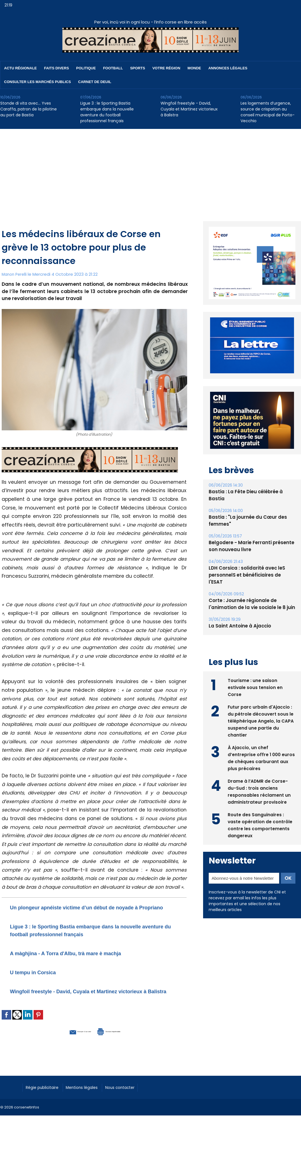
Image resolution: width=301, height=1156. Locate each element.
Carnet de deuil (94, 82)
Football (113, 68)
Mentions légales (91, 1102)
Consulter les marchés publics (37, 82)
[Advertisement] (151, 171)
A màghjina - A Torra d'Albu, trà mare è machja (84, 960)
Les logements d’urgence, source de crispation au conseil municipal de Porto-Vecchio (268, 112)
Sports (137, 68)
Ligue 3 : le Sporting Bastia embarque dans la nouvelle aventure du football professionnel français (107, 112)
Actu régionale (20, 68)
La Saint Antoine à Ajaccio (238, 619)
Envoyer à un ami (64, 1046)
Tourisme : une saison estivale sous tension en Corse (255, 679)
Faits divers (56, 68)
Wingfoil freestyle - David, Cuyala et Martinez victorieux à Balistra (189, 109)
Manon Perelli (15, 274)
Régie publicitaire (45, 1102)
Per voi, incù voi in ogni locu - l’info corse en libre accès (150, 22)
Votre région (166, 68)
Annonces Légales (227, 68)
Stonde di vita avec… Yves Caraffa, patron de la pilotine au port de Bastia (28, 109)
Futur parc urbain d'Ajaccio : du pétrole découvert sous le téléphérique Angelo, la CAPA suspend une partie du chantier (261, 713)
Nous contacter (134, 1102)
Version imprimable (123, 1046)
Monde (194, 68)
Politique (86, 68)
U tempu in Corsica (40, 979)
